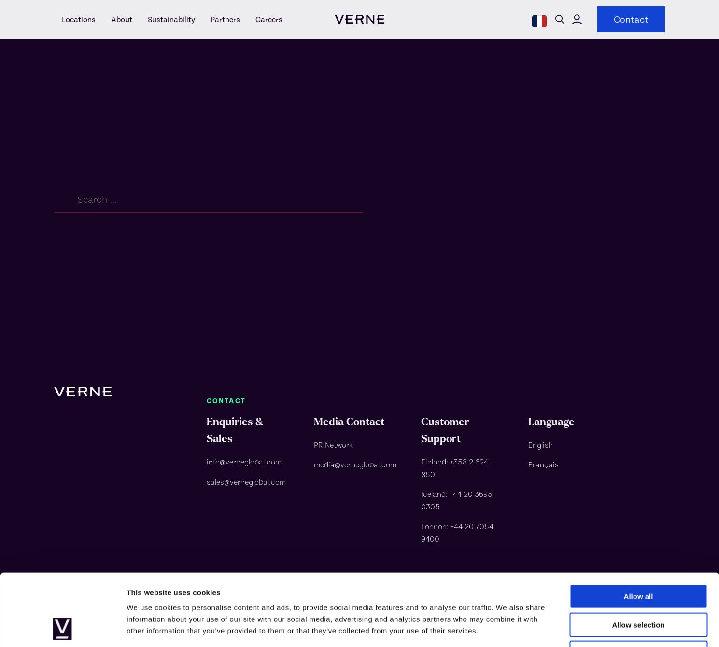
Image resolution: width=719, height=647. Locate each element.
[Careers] (265, 19)
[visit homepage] (359, 19)
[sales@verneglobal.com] (249, 482)
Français (543, 464)
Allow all (638, 529)
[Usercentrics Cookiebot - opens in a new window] (62, 628)
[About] (121, 19)
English (540, 444)
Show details (506, 628)
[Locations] (78, 19)
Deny (639, 585)
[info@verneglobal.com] (249, 461)
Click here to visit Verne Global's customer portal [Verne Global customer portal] (577, 19)
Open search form (559, 19)
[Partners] (225, 19)
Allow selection (638, 557)
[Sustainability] (171, 19)
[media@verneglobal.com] (356, 464)
